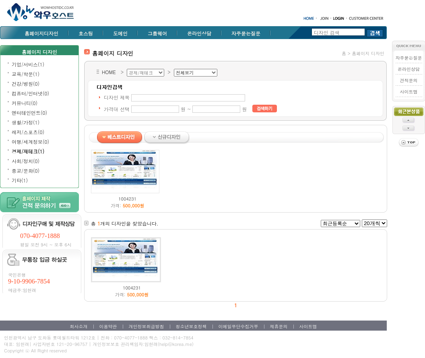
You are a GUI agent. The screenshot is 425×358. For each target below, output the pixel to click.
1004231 (127, 199)
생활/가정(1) (25, 122)
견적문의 (408, 80)
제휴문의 (279, 326)
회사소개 (79, 326)
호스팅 (85, 33)
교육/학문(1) (25, 73)
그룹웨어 (157, 33)
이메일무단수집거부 (238, 326)
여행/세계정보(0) (30, 141)
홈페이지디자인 (41, 33)
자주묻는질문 (245, 33)
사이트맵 (408, 92)
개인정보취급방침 (146, 326)
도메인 (120, 33)
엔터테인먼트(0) (29, 112)
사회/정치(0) (25, 160)
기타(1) (20, 180)
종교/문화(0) (25, 170)
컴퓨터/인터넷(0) (30, 93)
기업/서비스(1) (28, 64)
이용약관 (108, 326)
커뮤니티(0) (24, 102)
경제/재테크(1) (28, 151)
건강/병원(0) (25, 83)
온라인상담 (199, 33)
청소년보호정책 (191, 326)
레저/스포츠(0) (28, 131)
